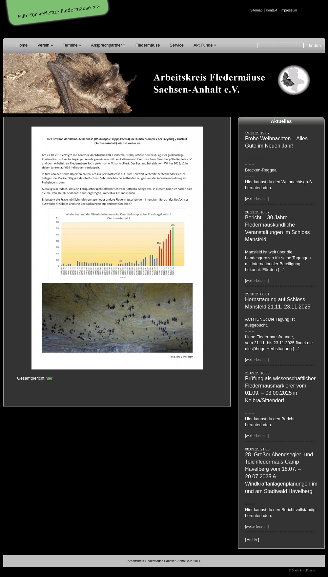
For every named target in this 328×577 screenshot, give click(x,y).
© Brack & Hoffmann (302, 570)
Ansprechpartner (106, 45)
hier (49, 378)
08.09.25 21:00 (257, 449)
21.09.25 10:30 (257, 373)
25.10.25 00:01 (257, 294)
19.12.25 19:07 (257, 133)
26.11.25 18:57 (257, 212)
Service (177, 45)
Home (22, 45)
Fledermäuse (147, 45)
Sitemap (256, 10)
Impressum (288, 10)
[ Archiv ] (252, 540)
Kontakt (271, 10)
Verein (43, 45)
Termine (70, 45)
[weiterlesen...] (257, 199)
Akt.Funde (203, 45)
